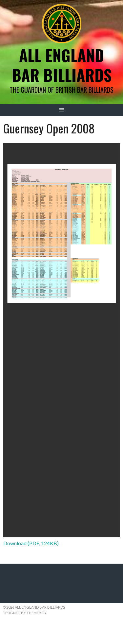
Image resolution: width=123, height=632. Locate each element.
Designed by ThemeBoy (25, 613)
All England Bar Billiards (62, 64)
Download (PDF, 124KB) (31, 543)
